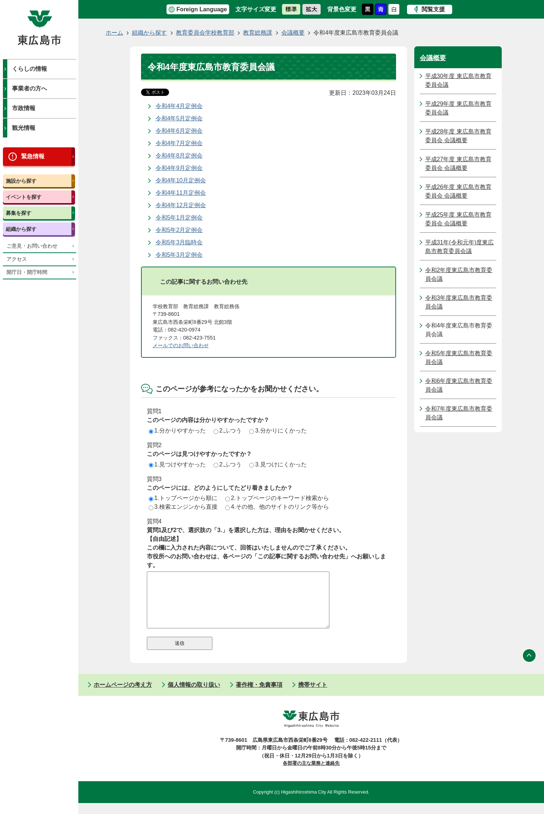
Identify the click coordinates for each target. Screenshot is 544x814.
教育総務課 (257, 33)
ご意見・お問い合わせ (32, 246)
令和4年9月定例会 (179, 168)
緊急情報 (32, 156)
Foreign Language (201, 9)
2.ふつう (228, 430)
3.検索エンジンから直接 (183, 507)
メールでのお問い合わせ (181, 345)
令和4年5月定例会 (179, 118)
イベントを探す (24, 197)
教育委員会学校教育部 (205, 33)
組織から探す (21, 229)
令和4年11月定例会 (181, 193)
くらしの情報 (29, 69)
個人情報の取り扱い (194, 696)
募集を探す (18, 213)
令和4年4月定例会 (179, 106)
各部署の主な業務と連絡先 (311, 774)
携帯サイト (312, 696)
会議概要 (293, 33)
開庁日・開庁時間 (27, 272)
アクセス (17, 259)
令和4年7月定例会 (179, 143)
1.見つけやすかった (177, 464)
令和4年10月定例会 (181, 180)
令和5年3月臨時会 (179, 242)
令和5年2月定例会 (179, 230)
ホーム (114, 33)
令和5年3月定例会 (179, 255)
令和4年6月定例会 (179, 131)
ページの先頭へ (529, 666)
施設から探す (21, 181)
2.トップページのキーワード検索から (277, 498)
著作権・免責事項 (259, 696)
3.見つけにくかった (277, 464)
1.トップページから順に (183, 498)
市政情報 (23, 108)
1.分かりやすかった (177, 430)
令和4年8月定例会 (179, 155)
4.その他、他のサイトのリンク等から (277, 507)
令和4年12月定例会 (181, 205)
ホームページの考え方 (123, 696)
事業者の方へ (29, 88)
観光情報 (23, 128)
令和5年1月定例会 (179, 217)
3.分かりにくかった (277, 430)
